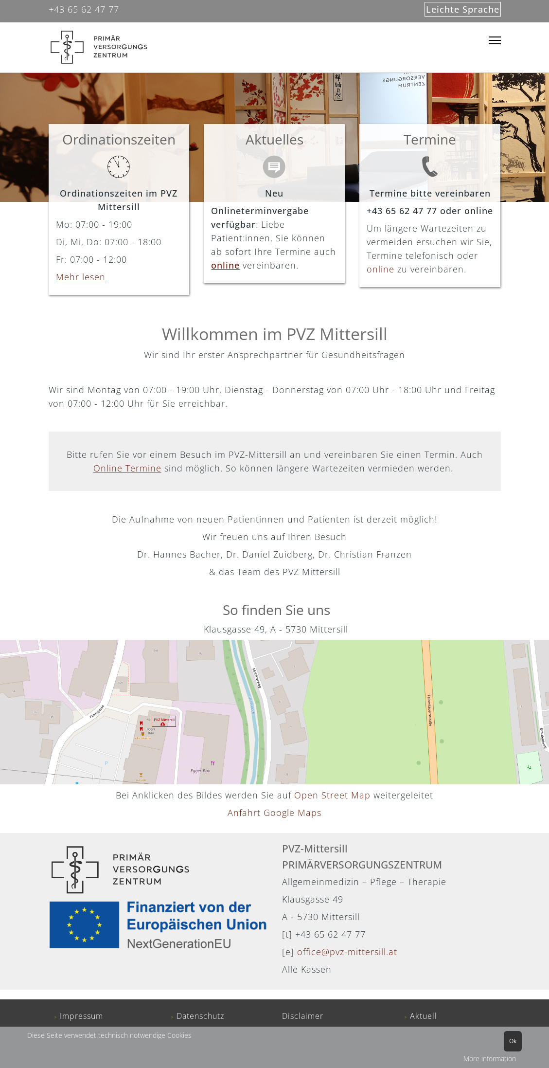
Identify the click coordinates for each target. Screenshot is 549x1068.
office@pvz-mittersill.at (347, 952)
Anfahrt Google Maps (274, 812)
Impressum (81, 1016)
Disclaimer (302, 1016)
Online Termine (127, 468)
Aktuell (423, 1016)
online (225, 265)
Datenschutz (200, 1016)
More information (489, 1058)
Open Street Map (333, 795)
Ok (512, 1041)
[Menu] (495, 40)
